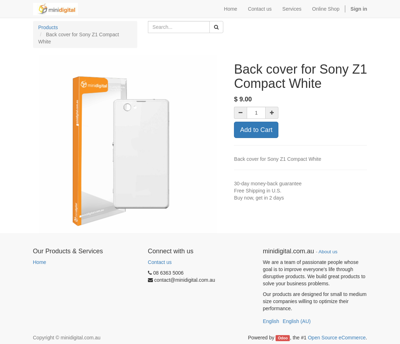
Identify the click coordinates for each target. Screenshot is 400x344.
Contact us (160, 262)
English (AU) (297, 321)
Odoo (283, 338)
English (271, 321)
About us (328, 251)
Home (39, 262)
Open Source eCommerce (337, 337)
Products (48, 27)
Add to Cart (256, 129)
